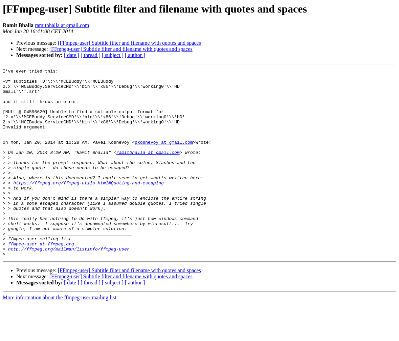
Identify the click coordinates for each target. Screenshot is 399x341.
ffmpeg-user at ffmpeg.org (41, 279)
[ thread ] (91, 55)
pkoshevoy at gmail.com (164, 157)
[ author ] (135, 55)
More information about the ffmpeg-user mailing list (59, 335)
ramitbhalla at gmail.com (62, 25)
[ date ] (71, 55)
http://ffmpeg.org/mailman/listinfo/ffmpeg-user (69, 285)
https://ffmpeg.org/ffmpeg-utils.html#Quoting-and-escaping (88, 206)
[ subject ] (113, 55)
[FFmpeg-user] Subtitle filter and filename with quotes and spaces (129, 43)
